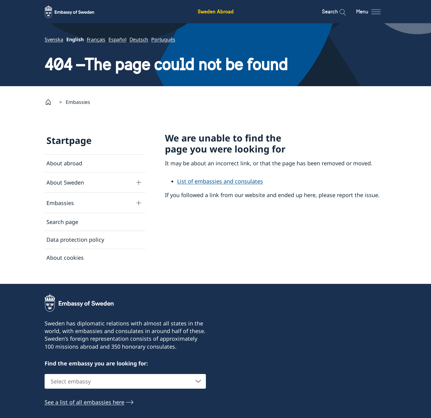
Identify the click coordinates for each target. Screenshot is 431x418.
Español (117, 39)
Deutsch (138, 39)
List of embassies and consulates (220, 181)
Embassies (60, 203)
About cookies (65, 257)
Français (95, 39)
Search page (62, 222)
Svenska (54, 39)
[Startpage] (51, 102)
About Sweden (65, 182)
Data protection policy (75, 239)
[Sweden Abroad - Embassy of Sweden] (75, 11)
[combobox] (125, 383)
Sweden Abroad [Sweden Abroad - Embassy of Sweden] (216, 11)
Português (163, 39)
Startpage (69, 140)
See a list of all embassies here (84, 404)
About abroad (64, 163)
